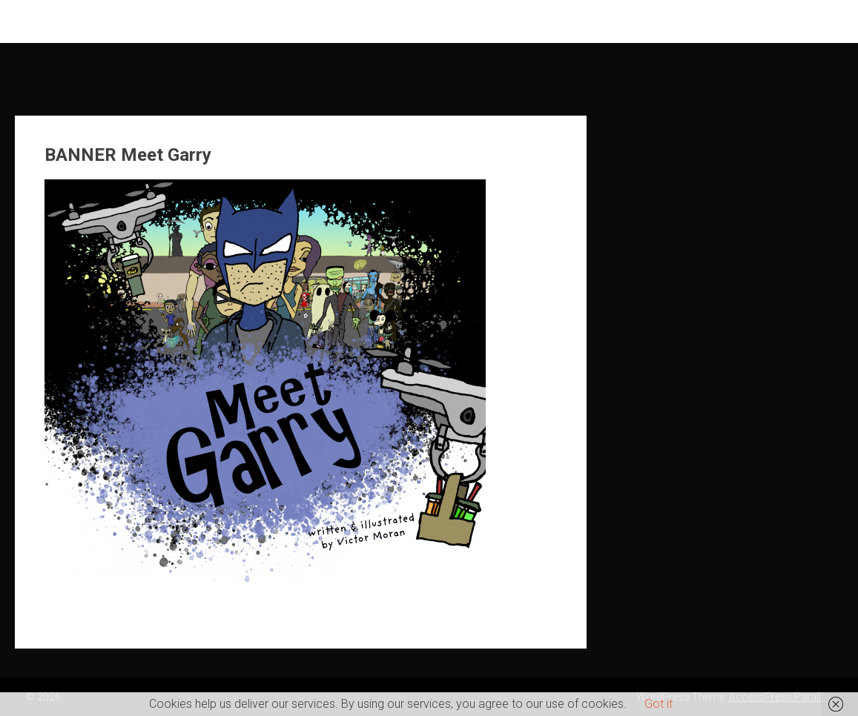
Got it (658, 704)
